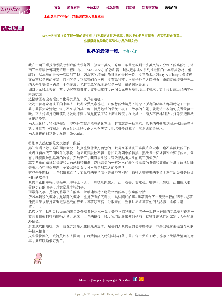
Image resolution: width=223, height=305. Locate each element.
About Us (84, 280)
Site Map (124, 280)
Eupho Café (142, 294)
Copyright (110, 280)
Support (97, 280)
